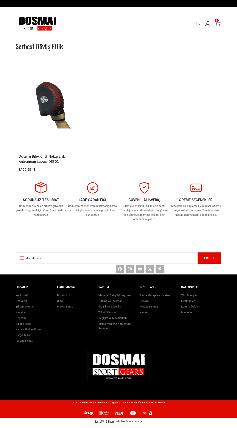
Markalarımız (65, 310)
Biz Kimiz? (63, 298)
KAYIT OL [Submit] (209, 259)
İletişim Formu (24, 344)
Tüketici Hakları (107, 316)
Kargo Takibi (23, 338)
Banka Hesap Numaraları (155, 298)
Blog (60, 304)
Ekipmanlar (188, 304)
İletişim (144, 304)
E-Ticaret (110, 425)
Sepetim (21, 321)
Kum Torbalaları (190, 310)
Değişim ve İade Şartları (112, 321)
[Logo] (37, 24)
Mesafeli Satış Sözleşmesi (114, 298)
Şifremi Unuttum (25, 310)
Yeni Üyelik (22, 298)
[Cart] (218, 24)
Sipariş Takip (23, 327)
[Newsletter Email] (118, 259)
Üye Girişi (21, 304)
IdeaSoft (99, 425)
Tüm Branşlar (189, 298)
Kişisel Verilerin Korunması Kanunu (114, 329)
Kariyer (144, 316)
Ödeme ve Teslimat (110, 304)
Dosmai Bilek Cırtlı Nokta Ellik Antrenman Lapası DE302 (42, 159)
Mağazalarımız (149, 310)
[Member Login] (207, 24)
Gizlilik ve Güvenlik (109, 310)
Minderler (187, 316)
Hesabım (21, 316)
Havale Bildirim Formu (29, 333)
